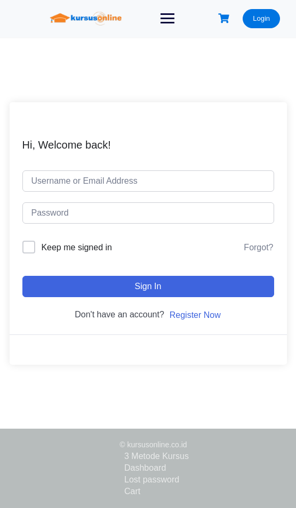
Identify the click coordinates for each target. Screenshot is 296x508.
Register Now (195, 314)
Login (261, 18)
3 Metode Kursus (156, 456)
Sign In (148, 286)
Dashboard (145, 467)
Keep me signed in (76, 247)
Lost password (151, 479)
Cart (132, 491)
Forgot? (258, 247)
